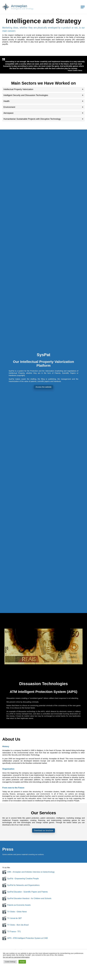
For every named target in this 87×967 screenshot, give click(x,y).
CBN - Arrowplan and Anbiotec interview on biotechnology (28, 872)
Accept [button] (22, 962)
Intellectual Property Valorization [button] (18, 89)
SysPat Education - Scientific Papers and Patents (25, 892)
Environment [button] (9, 107)
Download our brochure (43, 830)
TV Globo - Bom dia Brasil (15, 925)
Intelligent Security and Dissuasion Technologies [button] (25, 95)
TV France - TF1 (11, 931)
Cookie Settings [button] (10, 962)
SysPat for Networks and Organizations (21, 885)
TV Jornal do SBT (12, 918)
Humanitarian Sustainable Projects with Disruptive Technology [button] (32, 119)
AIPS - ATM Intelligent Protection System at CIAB (25, 938)
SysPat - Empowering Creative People (20, 878)
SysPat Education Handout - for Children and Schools (26, 898)
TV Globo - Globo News (14, 912)
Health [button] (6, 101)
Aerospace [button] (8, 113)
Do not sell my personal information (16, 957)
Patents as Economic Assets (16, 905)
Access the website (43, 387)
